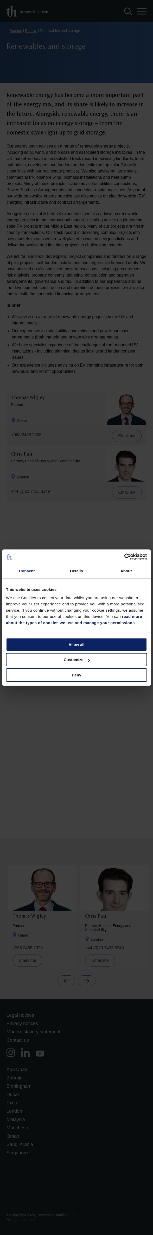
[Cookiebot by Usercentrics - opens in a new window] (124, 556)
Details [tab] (76, 571)
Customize (77, 659)
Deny (76, 675)
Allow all (77, 644)
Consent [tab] (27, 571)
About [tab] (126, 571)
